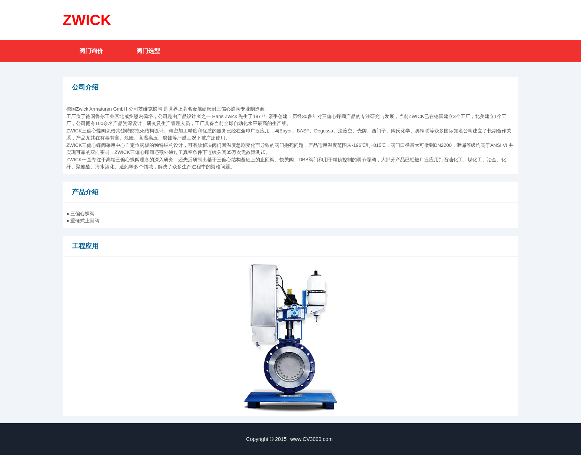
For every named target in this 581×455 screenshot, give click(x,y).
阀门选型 (148, 51)
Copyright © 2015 (290, 439)
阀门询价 (91, 51)
